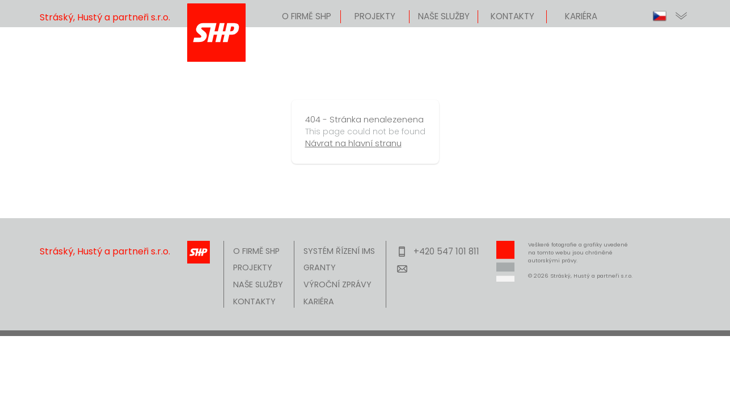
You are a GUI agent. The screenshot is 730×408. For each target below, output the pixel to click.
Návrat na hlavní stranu (353, 143)
